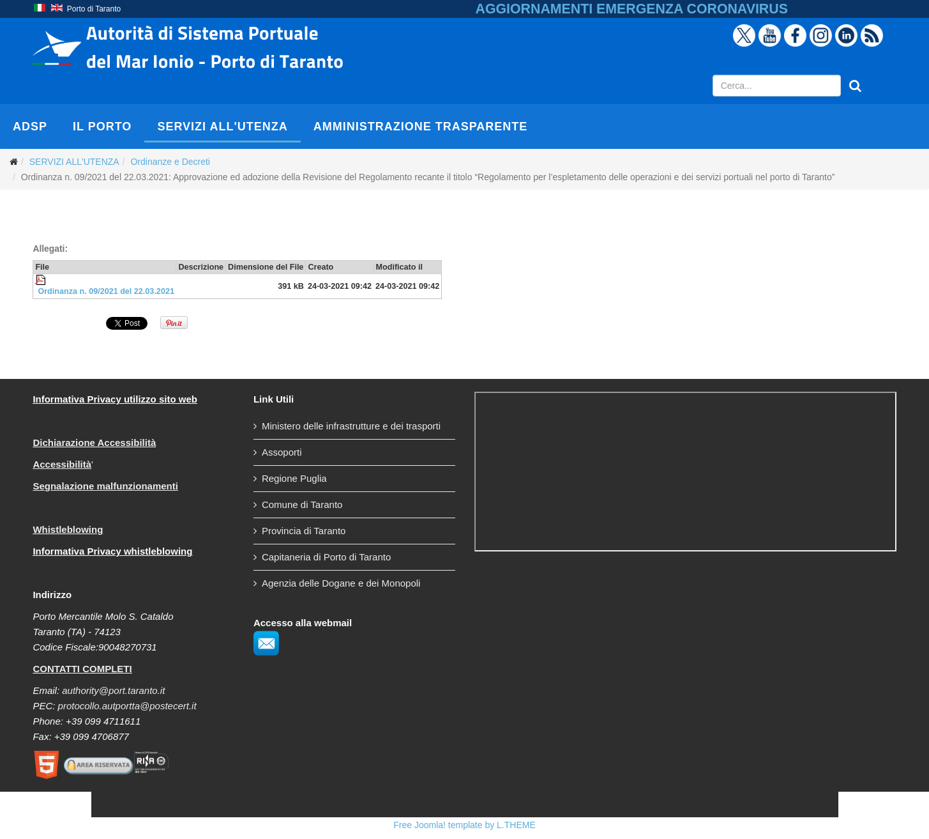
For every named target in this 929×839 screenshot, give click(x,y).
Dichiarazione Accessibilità (94, 442)
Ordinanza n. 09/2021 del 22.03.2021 (106, 291)
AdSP (30, 126)
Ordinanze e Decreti (170, 162)
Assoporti (282, 452)
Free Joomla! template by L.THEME (464, 825)
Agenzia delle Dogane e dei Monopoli (341, 583)
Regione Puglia (294, 478)
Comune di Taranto (302, 504)
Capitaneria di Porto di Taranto (326, 556)
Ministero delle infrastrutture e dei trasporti (351, 425)
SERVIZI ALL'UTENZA (222, 126)
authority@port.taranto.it (113, 690)
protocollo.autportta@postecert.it (127, 705)
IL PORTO (102, 126)
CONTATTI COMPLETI (82, 668)
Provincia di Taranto (303, 530)
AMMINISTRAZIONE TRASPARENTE (420, 126)
